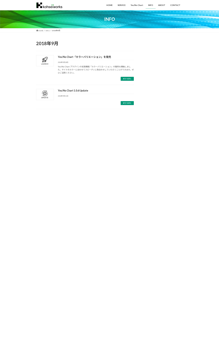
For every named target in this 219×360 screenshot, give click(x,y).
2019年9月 (146, 258)
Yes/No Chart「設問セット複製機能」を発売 (160, 132)
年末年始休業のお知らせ (150, 51)
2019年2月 (146, 275)
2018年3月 (146, 297)
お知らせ (146, 180)
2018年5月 (146, 292)
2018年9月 (146, 286)
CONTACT (101, 323)
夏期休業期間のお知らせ (150, 62)
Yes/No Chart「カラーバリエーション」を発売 (84, 56)
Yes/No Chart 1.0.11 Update (153, 143)
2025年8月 (146, 201)
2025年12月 (147, 195)
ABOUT (89, 323)
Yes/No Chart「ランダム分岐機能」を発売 (159, 155)
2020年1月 (146, 252)
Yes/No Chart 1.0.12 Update (153, 120)
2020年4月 (146, 246)
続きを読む (127, 79)
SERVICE (52, 323)
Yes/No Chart (148, 175)
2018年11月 (147, 281)
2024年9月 (146, 213)
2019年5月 (146, 269)
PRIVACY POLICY (117, 323)
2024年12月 (147, 207)
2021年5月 (146, 229)
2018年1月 (146, 309)
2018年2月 (146, 303)
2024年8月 (146, 218)
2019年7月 (146, 263)
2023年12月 (147, 224)
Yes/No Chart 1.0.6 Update (73, 90)
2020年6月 (146, 235)
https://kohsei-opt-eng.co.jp (46, 350)
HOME (41, 323)
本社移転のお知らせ (148, 85)
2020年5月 (146, 241)
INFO (79, 323)
